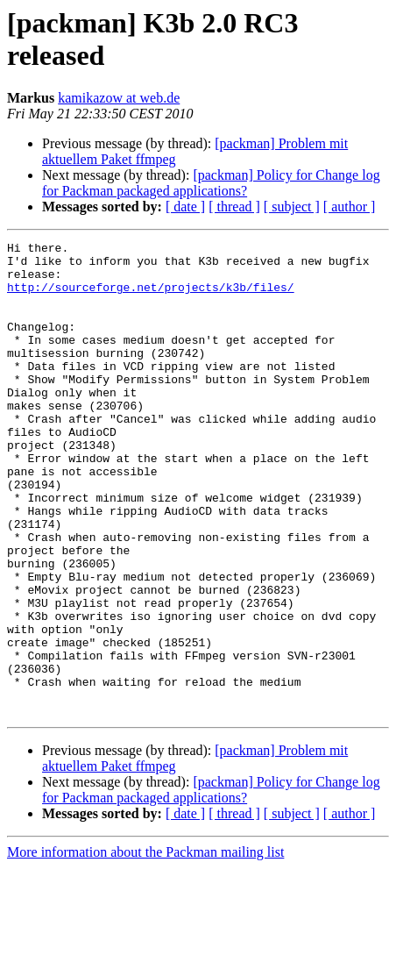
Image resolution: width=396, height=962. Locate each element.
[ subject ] (292, 206)
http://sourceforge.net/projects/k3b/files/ (150, 297)
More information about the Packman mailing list (145, 946)
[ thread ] (234, 206)
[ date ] (185, 206)
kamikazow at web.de (119, 97)
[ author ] (349, 206)
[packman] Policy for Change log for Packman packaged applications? (211, 182)
